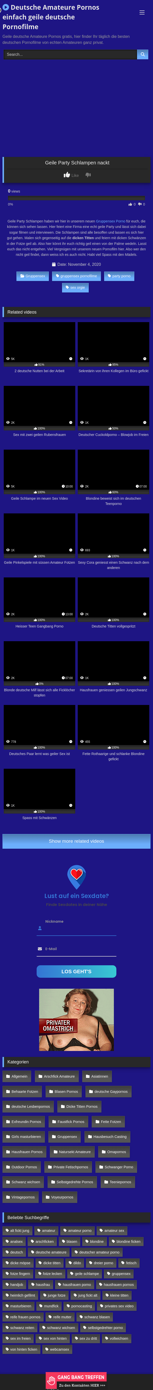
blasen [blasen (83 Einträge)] (72, 1242)
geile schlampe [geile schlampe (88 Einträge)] (87, 1274)
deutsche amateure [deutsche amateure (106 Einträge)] (51, 1252)
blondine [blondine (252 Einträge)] (97, 1242)
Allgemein (19, 1076)
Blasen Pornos (66, 1092)
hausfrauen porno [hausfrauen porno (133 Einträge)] (77, 1285)
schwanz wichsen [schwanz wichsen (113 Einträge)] (61, 1328)
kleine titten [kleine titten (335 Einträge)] (119, 1295)
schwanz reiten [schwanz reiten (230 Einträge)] (22, 1328)
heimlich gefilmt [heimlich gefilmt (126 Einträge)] (22, 1295)
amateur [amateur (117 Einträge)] (48, 1231)
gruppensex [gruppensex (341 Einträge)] (121, 1274)
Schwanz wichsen (26, 1182)
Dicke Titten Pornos (82, 1107)
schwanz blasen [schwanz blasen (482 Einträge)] (97, 1317)
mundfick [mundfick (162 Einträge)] (51, 1306)
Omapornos (116, 1152)
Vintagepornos (23, 1197)
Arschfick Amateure (59, 1076)
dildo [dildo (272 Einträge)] (77, 1263)
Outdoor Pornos (24, 1167)
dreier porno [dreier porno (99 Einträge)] (103, 1263)
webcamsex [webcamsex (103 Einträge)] (59, 1349)
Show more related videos (76, 841)
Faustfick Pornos (71, 1122)
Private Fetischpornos (71, 1167)
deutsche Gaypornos (111, 1092)
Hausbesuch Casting (110, 1137)
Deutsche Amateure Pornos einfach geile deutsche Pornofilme (50, 17)
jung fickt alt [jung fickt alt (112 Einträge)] (87, 1295)
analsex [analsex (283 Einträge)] (16, 1242)
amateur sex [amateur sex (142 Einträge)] (114, 1231)
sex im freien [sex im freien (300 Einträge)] (20, 1338)
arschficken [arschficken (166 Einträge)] (45, 1242)
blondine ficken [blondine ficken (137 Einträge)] (129, 1242)
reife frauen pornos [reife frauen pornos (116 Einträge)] (25, 1317)
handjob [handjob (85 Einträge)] (16, 1285)
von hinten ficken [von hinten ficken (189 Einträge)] (23, 1349)
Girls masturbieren (26, 1137)
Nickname (54, 921)
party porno (119, 276)
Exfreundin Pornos (26, 1122)
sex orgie (75, 287)
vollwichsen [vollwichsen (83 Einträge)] (119, 1338)
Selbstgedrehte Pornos (75, 1182)
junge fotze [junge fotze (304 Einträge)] (56, 1295)
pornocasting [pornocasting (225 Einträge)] (82, 1306)
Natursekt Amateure (75, 1152)
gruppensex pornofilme (76, 276)
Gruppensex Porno (110, 221)
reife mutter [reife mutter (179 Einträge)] (62, 1317)
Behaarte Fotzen (25, 1092)
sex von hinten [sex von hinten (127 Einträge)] (55, 1338)
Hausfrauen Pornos (27, 1152)
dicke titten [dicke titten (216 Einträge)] (52, 1263)
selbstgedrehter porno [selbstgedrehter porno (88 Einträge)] (105, 1328)
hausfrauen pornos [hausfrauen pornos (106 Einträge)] (119, 1285)
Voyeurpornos (62, 1197)
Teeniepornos (120, 1182)
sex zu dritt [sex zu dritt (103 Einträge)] (88, 1338)
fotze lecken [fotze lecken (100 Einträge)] (52, 1274)
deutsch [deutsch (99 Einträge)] (16, 1252)
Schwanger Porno (119, 1167)
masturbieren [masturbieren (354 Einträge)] (20, 1306)
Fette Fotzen (111, 1122)
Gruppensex (32, 276)
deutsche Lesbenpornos (31, 1107)
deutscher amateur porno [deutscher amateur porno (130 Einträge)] (99, 1252)
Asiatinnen (99, 1076)
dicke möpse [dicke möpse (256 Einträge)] (20, 1263)
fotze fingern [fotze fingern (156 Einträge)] (20, 1274)
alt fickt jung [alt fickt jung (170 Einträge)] (19, 1231)
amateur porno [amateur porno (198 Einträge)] (80, 1231)
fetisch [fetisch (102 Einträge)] (131, 1263)
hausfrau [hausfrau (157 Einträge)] (43, 1285)
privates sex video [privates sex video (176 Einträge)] (119, 1306)
